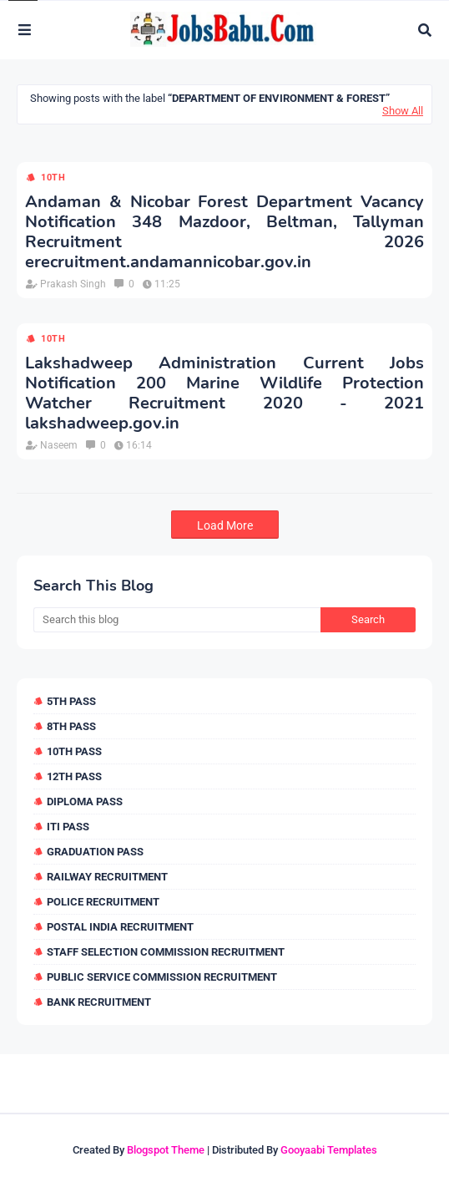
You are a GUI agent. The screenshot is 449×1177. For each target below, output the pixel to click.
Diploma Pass (85, 801)
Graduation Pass (95, 851)
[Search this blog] (176, 619)
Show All (402, 110)
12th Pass (74, 776)
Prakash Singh (73, 284)
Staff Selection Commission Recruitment (166, 952)
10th (53, 177)
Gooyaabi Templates (328, 1150)
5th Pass (71, 701)
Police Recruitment (103, 901)
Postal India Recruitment (120, 927)
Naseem (59, 445)
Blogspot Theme (165, 1150)
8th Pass (71, 726)
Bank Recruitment (99, 1002)
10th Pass (74, 751)
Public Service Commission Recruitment (162, 977)
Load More (225, 525)
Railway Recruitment (107, 876)
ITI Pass (68, 826)
